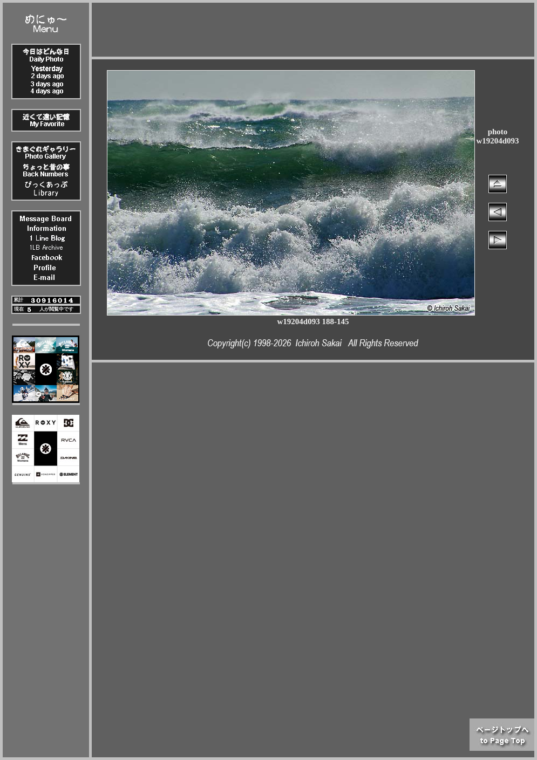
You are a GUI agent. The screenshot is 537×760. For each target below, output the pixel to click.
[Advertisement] (313, 27)
